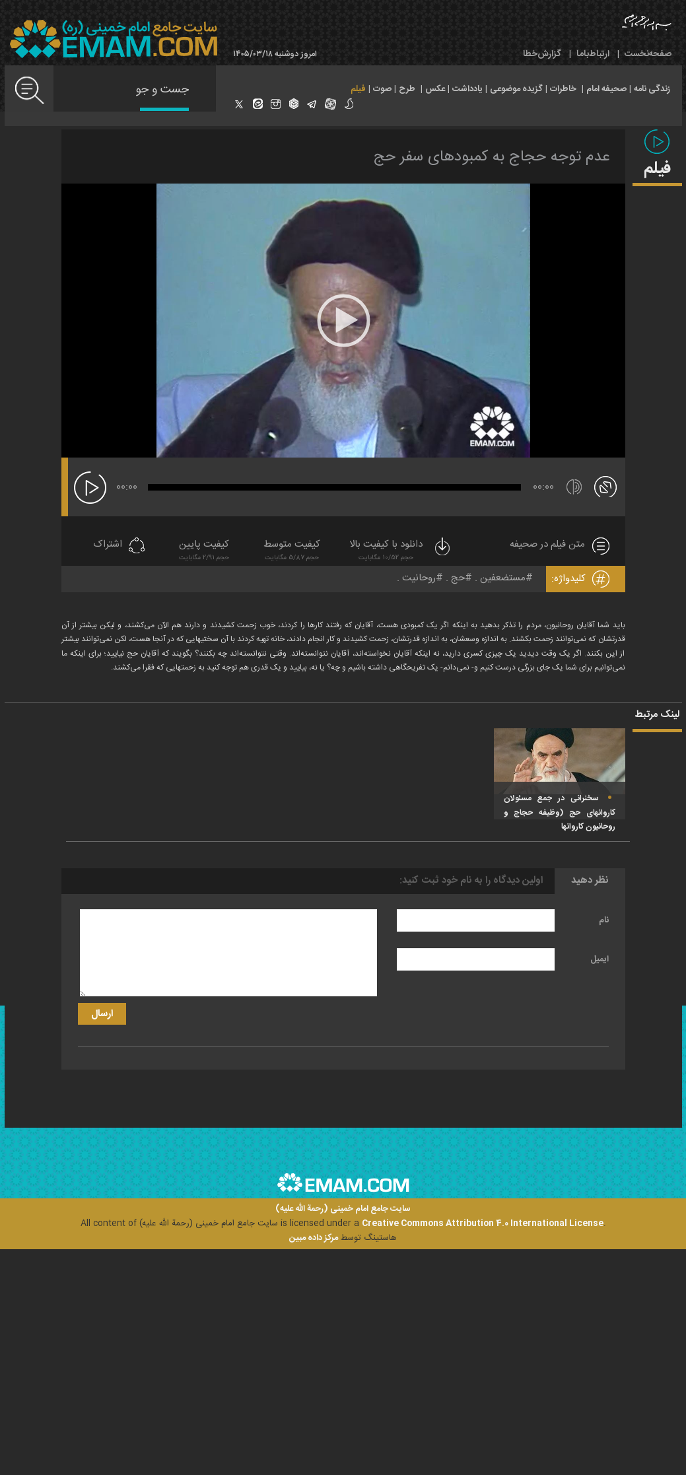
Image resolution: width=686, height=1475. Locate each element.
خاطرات (563, 89)
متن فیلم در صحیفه (547, 545)
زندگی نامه (652, 89)
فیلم (358, 89)
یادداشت (467, 89)
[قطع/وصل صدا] (574, 487)
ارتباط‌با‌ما (592, 54)
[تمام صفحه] (605, 486)
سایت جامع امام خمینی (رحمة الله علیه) (343, 1209)
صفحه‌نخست (648, 54)
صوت (382, 89)
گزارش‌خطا (542, 54)
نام (604, 920)
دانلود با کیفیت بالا (400, 551)
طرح (407, 89)
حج (458, 578)
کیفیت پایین (204, 551)
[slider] (334, 487)
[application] (343, 321)
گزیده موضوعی (516, 89)
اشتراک (107, 545)
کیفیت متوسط (291, 551)
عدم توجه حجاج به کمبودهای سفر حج (492, 157)
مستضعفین (503, 578)
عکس (435, 89)
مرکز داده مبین (313, 1238)
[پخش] (90, 487)
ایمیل (599, 959)
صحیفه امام (606, 89)
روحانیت (419, 578)
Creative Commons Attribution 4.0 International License (482, 1223)
